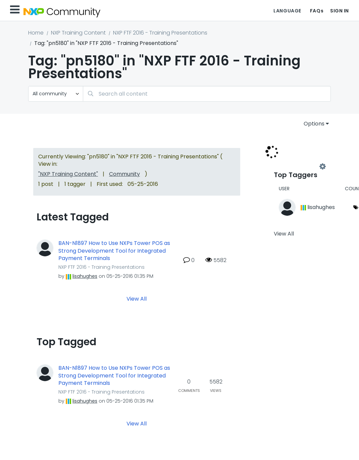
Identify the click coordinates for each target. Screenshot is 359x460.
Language (287, 10)
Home (36, 33)
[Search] (207, 94)
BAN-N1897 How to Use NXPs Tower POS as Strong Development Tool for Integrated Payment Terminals (114, 251)
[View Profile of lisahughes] (84, 276)
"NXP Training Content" (68, 174)
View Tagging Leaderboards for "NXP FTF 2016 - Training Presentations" (298, 167)
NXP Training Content (78, 33)
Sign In (339, 10)
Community (124, 174)
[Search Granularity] (56, 93)
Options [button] (314, 123)
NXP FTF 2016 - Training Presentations (160, 33)
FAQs (316, 10)
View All (136, 299)
